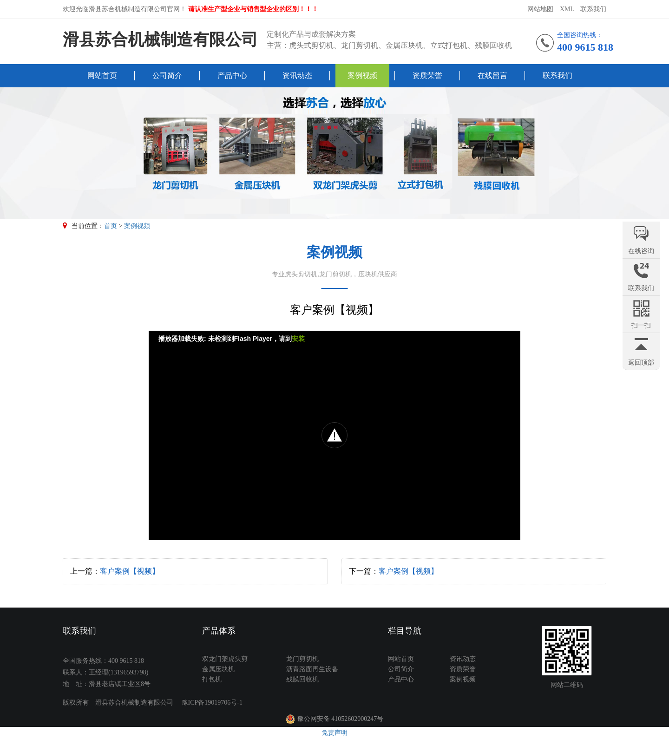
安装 (298, 338)
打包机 (212, 679)
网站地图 (540, 9)
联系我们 (593, 9)
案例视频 (362, 75)
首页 (110, 225)
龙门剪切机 (302, 658)
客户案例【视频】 (129, 571)
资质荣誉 (427, 75)
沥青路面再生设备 (312, 669)
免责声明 (334, 732)
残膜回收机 (302, 679)
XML (567, 9)
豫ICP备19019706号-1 (212, 702)
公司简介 (167, 75)
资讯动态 (297, 75)
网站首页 (102, 75)
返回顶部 (641, 362)
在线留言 (492, 75)
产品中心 (232, 75)
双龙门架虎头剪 (225, 658)
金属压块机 (218, 669)
